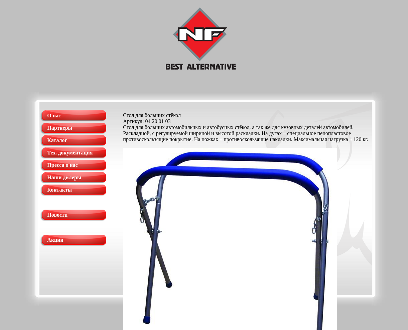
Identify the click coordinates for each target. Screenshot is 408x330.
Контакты (59, 190)
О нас (54, 115)
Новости (57, 215)
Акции (55, 240)
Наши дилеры (64, 177)
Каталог (57, 140)
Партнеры (59, 128)
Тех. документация (70, 152)
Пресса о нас (62, 165)
